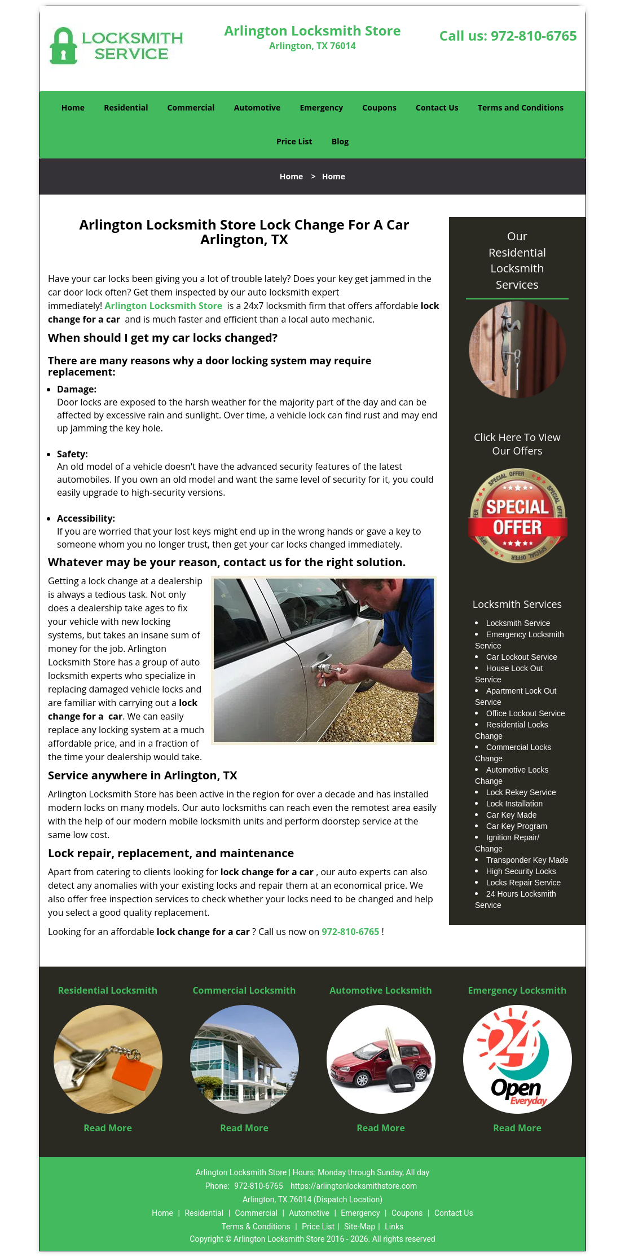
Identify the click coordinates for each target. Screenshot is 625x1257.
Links (394, 1226)
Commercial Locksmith (244, 990)
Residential (126, 107)
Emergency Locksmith (517, 990)
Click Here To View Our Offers (517, 443)
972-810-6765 (534, 35)
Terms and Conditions (521, 107)
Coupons (379, 107)
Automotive (257, 107)
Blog (340, 141)
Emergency (321, 107)
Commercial (191, 107)
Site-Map (359, 1226)
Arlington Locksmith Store (164, 305)
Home (73, 107)
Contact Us (437, 107)
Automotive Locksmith (380, 990)
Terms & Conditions (256, 1226)
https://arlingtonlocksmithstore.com (354, 1185)
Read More (107, 1128)
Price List (294, 141)
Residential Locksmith (108, 990)
